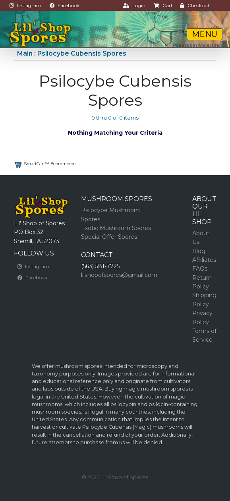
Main (25, 53)
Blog (198, 251)
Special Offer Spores (109, 236)
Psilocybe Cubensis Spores (81, 53)
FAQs (199, 268)
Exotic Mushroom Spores (116, 228)
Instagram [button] (25, 5)
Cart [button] (163, 5)
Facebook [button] (64, 5)
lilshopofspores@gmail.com (119, 275)
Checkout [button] (195, 5)
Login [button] (134, 5)
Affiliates (204, 259)
